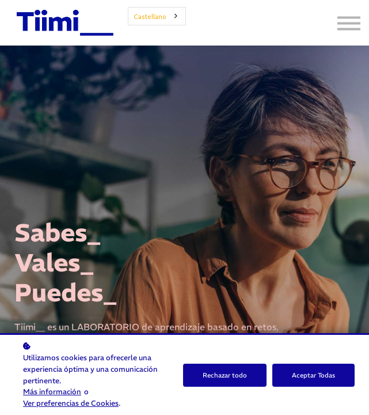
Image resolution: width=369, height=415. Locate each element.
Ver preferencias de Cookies (71, 403)
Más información (52, 391)
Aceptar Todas (313, 375)
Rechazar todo (225, 375)
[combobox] (157, 16)
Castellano (150, 16)
